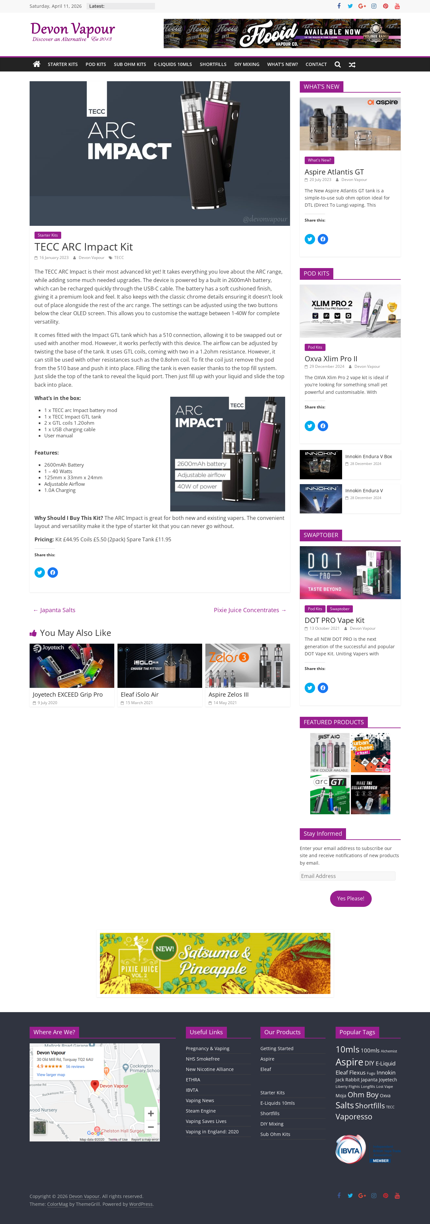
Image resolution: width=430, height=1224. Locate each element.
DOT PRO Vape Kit (335, 620)
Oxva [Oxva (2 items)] (385, 1095)
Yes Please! (350, 898)
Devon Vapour (92, 257)
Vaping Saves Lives (206, 1121)
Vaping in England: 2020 (212, 1131)
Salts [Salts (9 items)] (345, 1105)
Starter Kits (63, 64)
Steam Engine (201, 1111)
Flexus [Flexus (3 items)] (357, 1072)
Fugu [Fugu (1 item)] (371, 1073)
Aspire (267, 1059)
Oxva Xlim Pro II (331, 358)
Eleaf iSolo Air (140, 694)
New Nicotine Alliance (210, 1069)
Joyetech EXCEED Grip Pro (68, 694)
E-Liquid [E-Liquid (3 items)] (385, 1063)
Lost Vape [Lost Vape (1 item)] (384, 1086)
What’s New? (282, 64)
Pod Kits (96, 64)
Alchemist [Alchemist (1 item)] (389, 1051)
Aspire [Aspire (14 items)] (349, 1061)
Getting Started (277, 1048)
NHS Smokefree (203, 1059)
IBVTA (192, 1090)
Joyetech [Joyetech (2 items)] (388, 1079)
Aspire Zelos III (229, 694)
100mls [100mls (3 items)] (370, 1050)
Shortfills (213, 64)
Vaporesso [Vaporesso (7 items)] (354, 1116)
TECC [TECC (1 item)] (390, 1107)
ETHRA (193, 1079)
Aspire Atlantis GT (334, 171)
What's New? (319, 160)
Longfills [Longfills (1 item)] (368, 1086)
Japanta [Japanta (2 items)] (369, 1079)
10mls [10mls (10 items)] (347, 1049)
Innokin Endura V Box (368, 456)
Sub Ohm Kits (130, 64)
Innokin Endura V (364, 490)
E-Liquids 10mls (173, 64)
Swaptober (340, 609)
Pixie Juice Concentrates (250, 610)
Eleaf (265, 1069)
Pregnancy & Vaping (207, 1048)
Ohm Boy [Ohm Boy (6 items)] (363, 1094)
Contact (316, 64)
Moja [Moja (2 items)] (341, 1095)
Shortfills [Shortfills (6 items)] (370, 1106)
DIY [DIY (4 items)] (369, 1063)
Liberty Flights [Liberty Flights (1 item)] (348, 1086)
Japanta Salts (54, 610)
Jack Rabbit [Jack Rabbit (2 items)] (348, 1079)
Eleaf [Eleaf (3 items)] (342, 1072)
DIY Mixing (246, 64)
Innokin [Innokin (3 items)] (386, 1072)
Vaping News (200, 1100)
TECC (119, 257)
